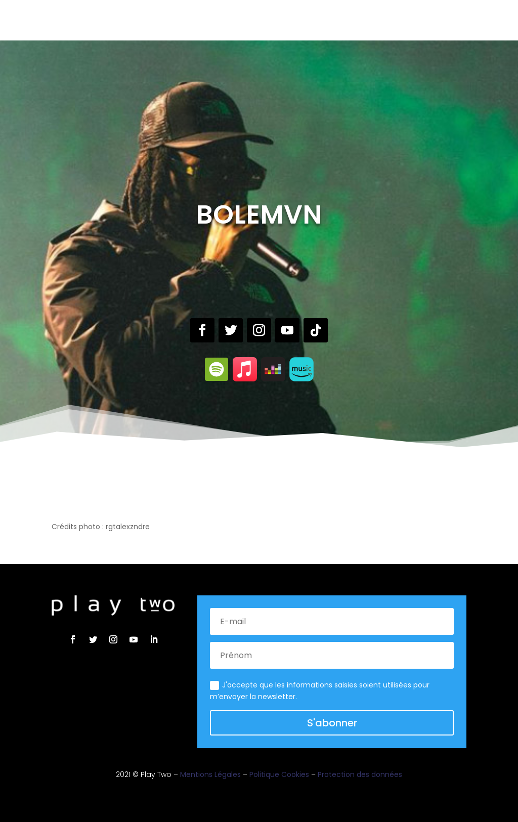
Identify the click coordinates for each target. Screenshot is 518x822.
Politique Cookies (279, 774)
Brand (260, 19)
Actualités (302, 19)
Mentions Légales (210, 774)
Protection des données (360, 774)
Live (221, 19)
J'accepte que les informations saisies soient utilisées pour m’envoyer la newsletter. (319, 691)
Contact (351, 19)
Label (195, 19)
